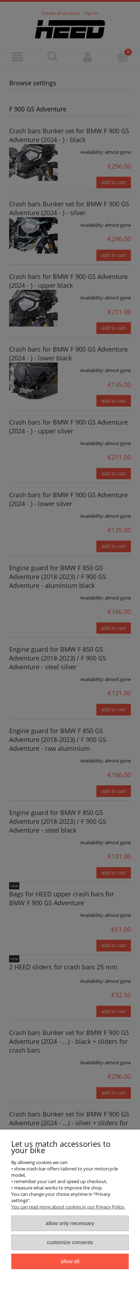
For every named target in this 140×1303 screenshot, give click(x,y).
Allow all (70, 1261)
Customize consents (70, 1242)
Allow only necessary (70, 1223)
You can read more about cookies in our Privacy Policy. (68, 1207)
